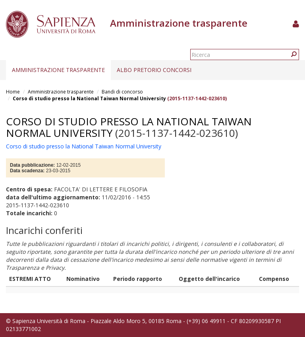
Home (13, 91)
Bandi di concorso (122, 91)
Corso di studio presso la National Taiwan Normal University (89, 98)
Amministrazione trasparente (58, 70)
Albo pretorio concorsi (154, 70)
